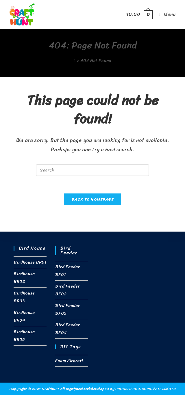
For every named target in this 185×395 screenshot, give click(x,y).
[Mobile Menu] (165, 14)
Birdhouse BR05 (24, 335)
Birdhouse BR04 (24, 316)
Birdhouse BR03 (24, 297)
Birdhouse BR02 (24, 277)
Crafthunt (50, 388)
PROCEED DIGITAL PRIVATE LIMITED (145, 388)
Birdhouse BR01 (30, 262)
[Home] (74, 60)
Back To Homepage (92, 199)
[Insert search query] (92, 170)
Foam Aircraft (69, 360)
